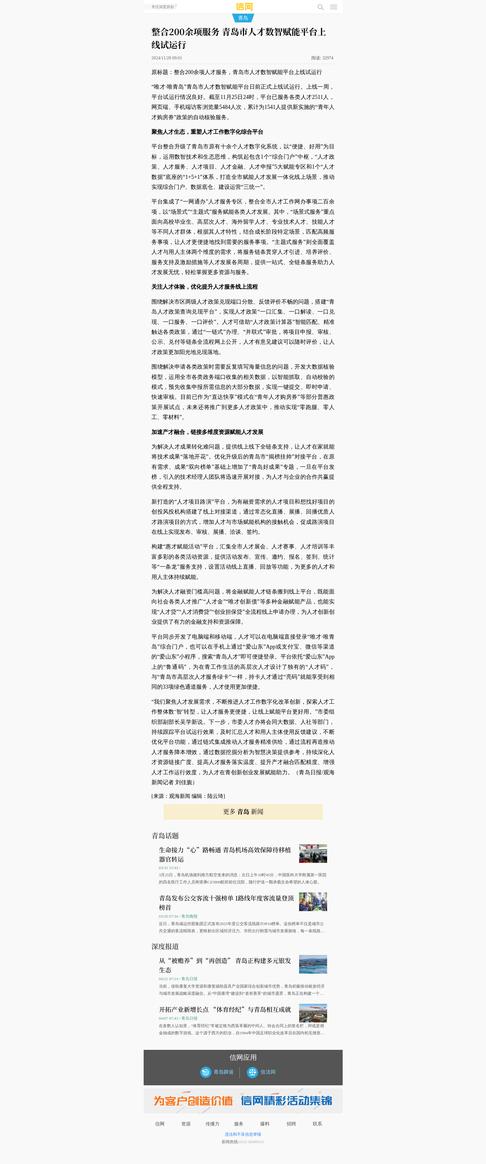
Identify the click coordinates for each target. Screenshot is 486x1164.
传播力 (213, 1123)
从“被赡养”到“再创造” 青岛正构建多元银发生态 (225, 965)
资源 (186, 1123)
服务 (238, 1123)
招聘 (291, 1123)
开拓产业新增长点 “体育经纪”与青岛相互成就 (225, 1009)
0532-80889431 (251, 1141)
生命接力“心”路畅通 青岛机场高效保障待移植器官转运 (225, 854)
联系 (317, 1123)
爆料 (265, 1123)
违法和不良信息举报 (243, 1134)
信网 (159, 1123)
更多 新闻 (243, 811)
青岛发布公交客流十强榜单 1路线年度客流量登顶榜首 (226, 902)
